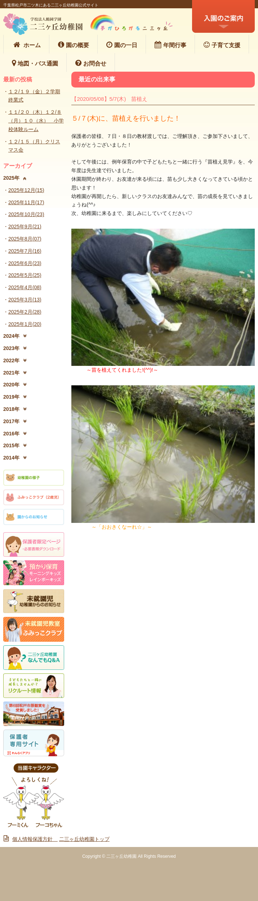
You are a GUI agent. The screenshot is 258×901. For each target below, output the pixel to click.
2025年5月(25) (24, 275)
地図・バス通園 (35, 63)
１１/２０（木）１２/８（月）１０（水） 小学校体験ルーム (36, 120)
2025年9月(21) (24, 226)
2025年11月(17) (26, 202)
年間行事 (170, 44)
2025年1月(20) (24, 324)
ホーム (26, 44)
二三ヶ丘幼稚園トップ (84, 839)
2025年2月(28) (24, 312)
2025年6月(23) (24, 263)
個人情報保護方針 (31, 839)
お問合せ (90, 63)
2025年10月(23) (26, 214)
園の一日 (121, 44)
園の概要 (73, 44)
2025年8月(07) (24, 239)
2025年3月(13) (24, 299)
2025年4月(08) (24, 287)
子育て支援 (222, 44)
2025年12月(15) (26, 190)
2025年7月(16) (24, 251)
